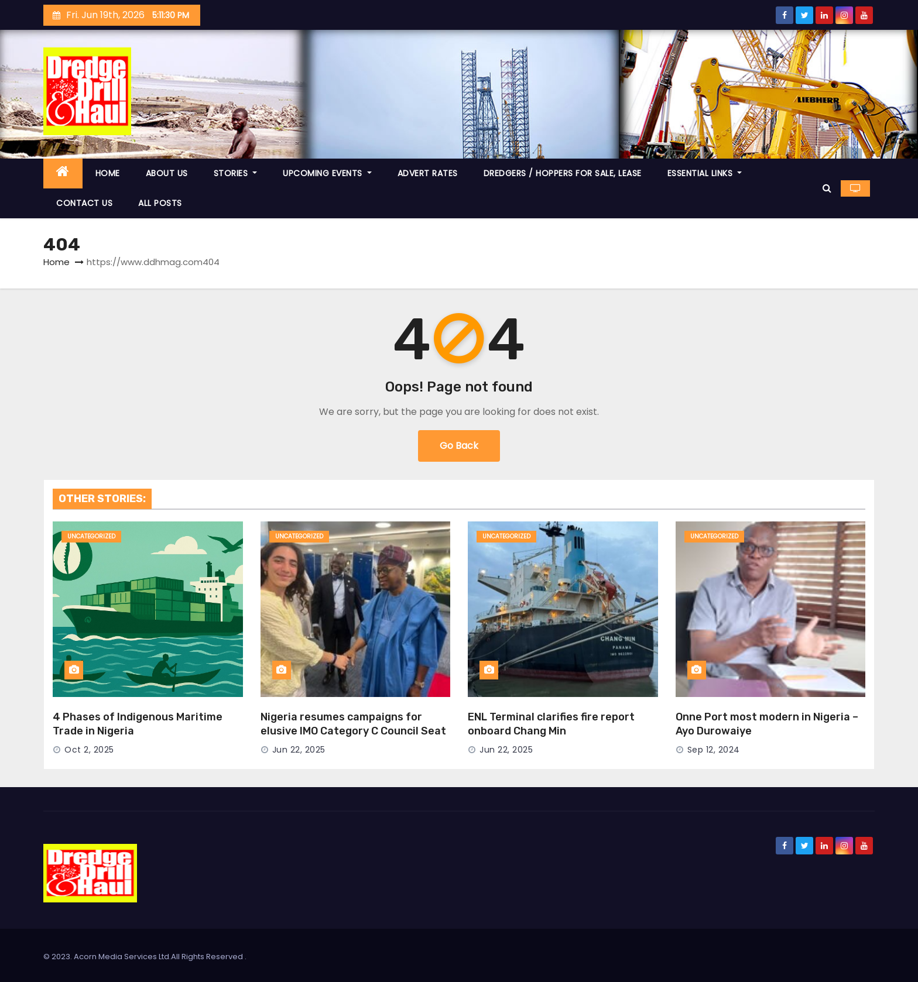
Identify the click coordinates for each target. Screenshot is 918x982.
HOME (107, 173)
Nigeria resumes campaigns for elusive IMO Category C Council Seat (353, 723)
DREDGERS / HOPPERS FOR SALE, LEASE (563, 173)
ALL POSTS (160, 203)
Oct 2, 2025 (89, 750)
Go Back (459, 445)
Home (56, 262)
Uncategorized (91, 536)
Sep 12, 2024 (713, 750)
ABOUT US (167, 173)
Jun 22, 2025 (299, 750)
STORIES (236, 173)
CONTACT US (84, 203)
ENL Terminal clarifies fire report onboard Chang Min (551, 723)
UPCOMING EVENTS (327, 173)
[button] (827, 188)
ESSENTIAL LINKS (704, 173)
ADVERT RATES (428, 173)
